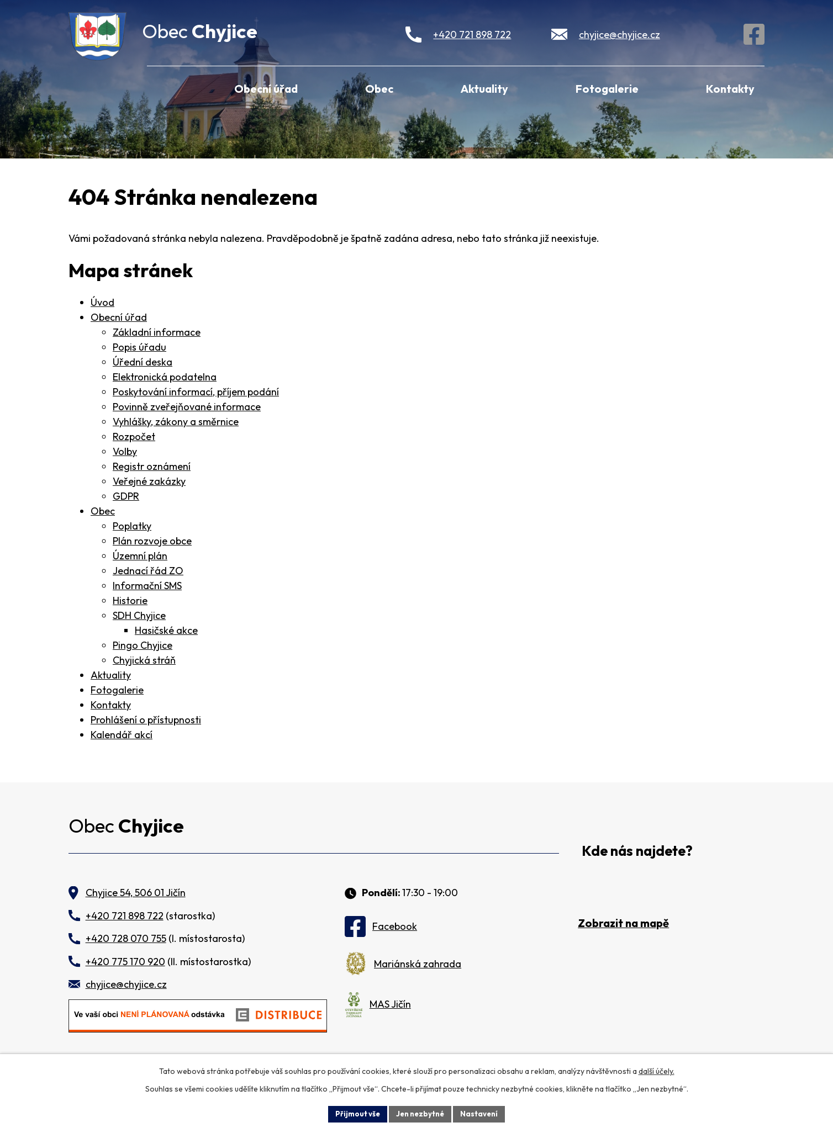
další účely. (656, 1070)
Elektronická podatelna (165, 376)
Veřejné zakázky (149, 481)
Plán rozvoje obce (152, 540)
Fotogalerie (607, 89)
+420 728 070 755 (126, 938)
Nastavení (483, 1113)
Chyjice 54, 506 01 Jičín (136, 892)
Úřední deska (142, 362)
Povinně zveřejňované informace (187, 406)
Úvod (162, 87)
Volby (125, 451)
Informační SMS (147, 585)
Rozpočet (134, 436)
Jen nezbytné (420, 1113)
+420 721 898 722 (472, 34)
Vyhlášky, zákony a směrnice (176, 421)
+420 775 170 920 (125, 961)
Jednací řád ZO (148, 570)
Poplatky (132, 526)
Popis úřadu (139, 347)
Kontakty (730, 89)
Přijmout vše (353, 1113)
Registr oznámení (152, 466)
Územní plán (140, 555)
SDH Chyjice (139, 615)
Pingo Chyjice (142, 645)
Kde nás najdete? (637, 851)
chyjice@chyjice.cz (619, 34)
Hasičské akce (166, 630)
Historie (130, 600)
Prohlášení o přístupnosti (146, 719)
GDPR (126, 496)
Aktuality (484, 89)
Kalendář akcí (121, 734)
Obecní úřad (266, 89)
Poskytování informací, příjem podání (196, 391)
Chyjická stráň (144, 660)
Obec (379, 89)
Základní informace (157, 332)
